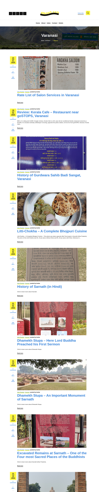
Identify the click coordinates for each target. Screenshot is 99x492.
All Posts (47, 40)
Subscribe (81, 13)
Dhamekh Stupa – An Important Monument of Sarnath (51, 403)
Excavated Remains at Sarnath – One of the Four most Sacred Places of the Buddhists (52, 462)
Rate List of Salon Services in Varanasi (48, 95)
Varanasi (27, 92)
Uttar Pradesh (20, 92)
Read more (20, 103)
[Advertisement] (49, 3)
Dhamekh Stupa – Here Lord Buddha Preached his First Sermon (46, 347)
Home (42, 40)
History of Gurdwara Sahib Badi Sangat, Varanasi (49, 178)
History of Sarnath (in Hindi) (39, 290)
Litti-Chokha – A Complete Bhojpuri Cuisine (52, 233)
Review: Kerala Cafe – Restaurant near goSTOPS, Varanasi (48, 115)
